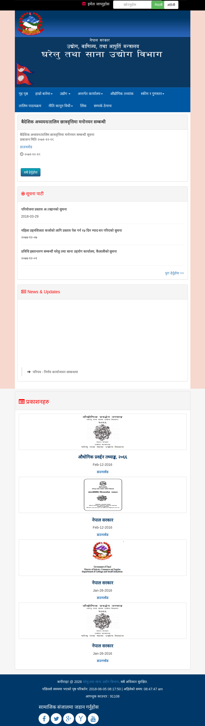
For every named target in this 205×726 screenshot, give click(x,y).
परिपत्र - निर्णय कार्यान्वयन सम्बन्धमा (55, 374)
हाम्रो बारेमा (44, 94)
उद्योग (65, 94)
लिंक (83, 106)
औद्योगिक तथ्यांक (122, 94)
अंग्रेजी (171, 5)
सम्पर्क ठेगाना (103, 106)
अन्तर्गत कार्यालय (90, 94)
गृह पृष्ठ (23, 94)
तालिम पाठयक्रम (30, 106)
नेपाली (159, 5)
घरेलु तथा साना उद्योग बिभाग (101, 682)
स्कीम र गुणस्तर (152, 94)
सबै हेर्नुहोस (31, 172)
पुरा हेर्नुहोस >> (174, 273)
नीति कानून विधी (61, 106)
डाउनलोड (26, 147)
